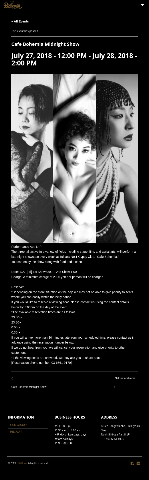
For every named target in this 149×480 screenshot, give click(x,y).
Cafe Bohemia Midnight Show (30, 384)
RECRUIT (16, 431)
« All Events (20, 21)
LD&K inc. (22, 463)
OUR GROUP (18, 425)
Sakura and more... (125, 381)
